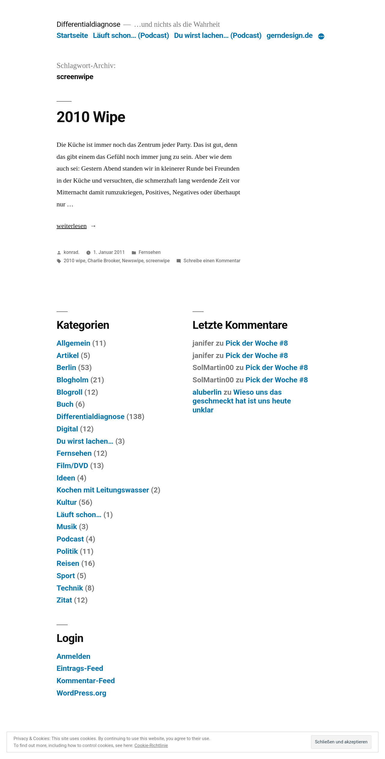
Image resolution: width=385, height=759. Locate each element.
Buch (65, 404)
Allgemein (73, 343)
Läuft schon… (79, 514)
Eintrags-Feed (80, 668)
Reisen (68, 563)
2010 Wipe (91, 117)
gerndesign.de (289, 35)
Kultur (67, 502)
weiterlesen (72, 226)
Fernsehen (150, 252)
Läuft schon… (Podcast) (131, 35)
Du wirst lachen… (85, 441)
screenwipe (158, 261)
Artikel (68, 355)
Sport (66, 575)
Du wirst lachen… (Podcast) (218, 35)
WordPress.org (81, 693)
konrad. (72, 252)
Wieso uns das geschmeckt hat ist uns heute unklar (241, 401)
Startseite (72, 35)
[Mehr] (321, 36)
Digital (67, 428)
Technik (70, 588)
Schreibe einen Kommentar (211, 261)
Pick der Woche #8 (257, 343)
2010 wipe (74, 261)
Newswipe (133, 261)
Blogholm (72, 379)
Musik (67, 526)
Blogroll (69, 392)
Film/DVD (72, 465)
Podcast (70, 539)
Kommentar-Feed (86, 680)
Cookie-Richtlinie (151, 745)
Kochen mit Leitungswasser (103, 490)
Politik (67, 551)
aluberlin (207, 392)
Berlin (66, 367)
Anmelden (74, 656)
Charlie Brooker (104, 261)
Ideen (66, 478)
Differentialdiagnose (88, 24)
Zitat (64, 600)
